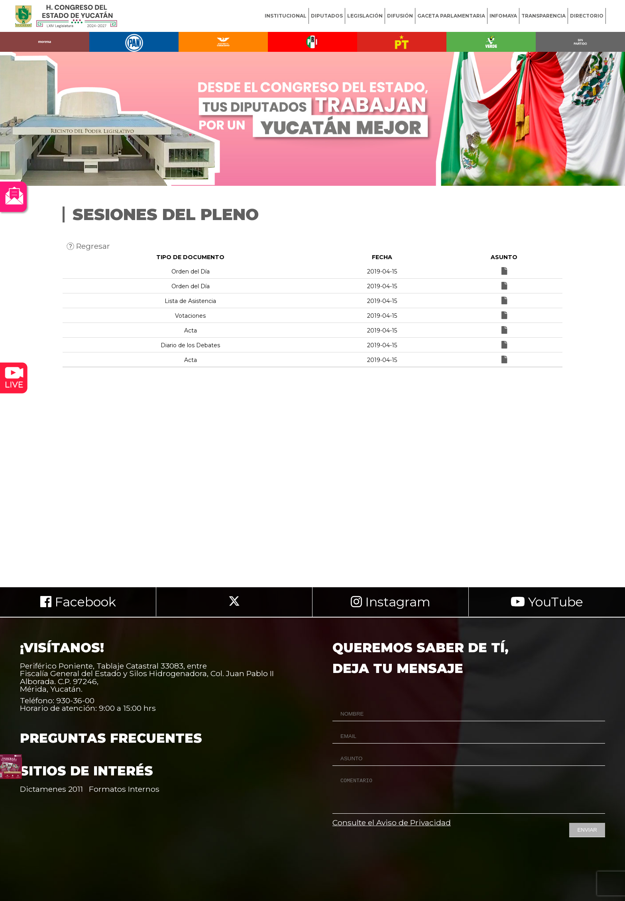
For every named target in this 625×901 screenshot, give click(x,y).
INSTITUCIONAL (286, 16)
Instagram (390, 602)
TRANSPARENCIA (543, 16)
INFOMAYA (503, 16)
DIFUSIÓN (400, 16)
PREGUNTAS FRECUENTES (111, 738)
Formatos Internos (124, 789)
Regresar (88, 246)
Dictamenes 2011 (51, 789)
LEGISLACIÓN (365, 16)
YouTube (547, 602)
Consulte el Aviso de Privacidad (391, 822)
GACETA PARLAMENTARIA (451, 16)
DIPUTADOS (327, 16)
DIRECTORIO (586, 16)
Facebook (78, 602)
